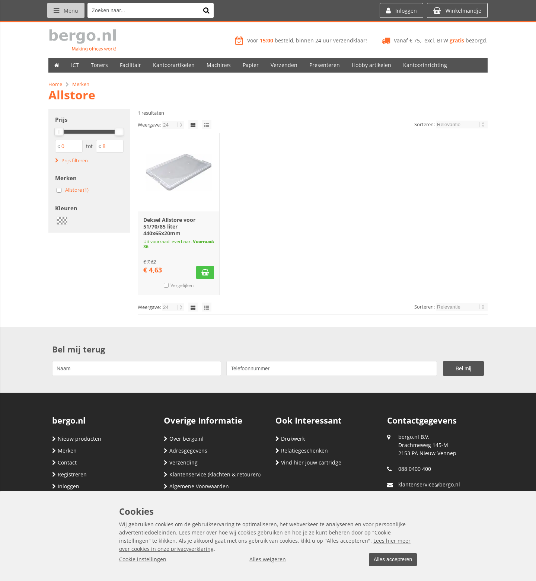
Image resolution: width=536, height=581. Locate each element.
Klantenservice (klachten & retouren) (212, 474)
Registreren (69, 474)
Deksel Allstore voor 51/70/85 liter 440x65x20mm (169, 226)
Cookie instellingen (142, 559)
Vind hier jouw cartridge (308, 462)
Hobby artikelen (371, 64)
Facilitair (130, 64)
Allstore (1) (77, 189)
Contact (64, 462)
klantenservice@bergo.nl (429, 484)
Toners (99, 64)
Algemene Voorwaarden (196, 486)
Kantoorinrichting (425, 64)
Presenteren (324, 64)
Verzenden (284, 64)
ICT (75, 64)
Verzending (181, 462)
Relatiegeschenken (301, 450)
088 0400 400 (414, 468)
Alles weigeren (266, 559)
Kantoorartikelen (174, 64)
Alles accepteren (391, 560)
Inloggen (65, 486)
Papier (251, 64)
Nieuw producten (76, 438)
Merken (64, 450)
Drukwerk (290, 438)
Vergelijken (182, 285)
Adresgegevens (185, 450)
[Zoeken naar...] (208, 10)
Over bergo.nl (184, 438)
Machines (219, 64)
